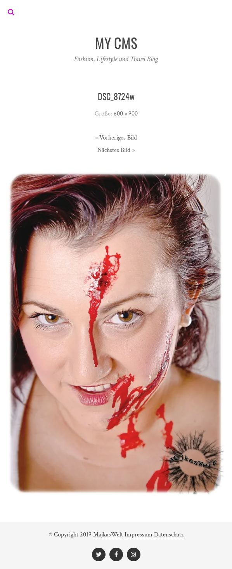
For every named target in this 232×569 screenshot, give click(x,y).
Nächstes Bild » (116, 150)
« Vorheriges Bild (116, 138)
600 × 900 (126, 114)
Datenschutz (169, 535)
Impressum (138, 535)
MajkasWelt (108, 535)
